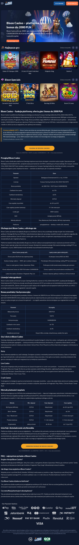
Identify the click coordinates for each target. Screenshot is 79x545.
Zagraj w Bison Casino (39, 148)
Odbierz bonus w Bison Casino (39, 446)
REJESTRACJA (72, 3)
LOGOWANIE (59, 3)
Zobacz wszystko (65, 47)
